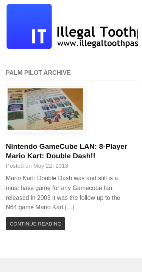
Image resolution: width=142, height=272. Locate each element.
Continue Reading (36, 224)
